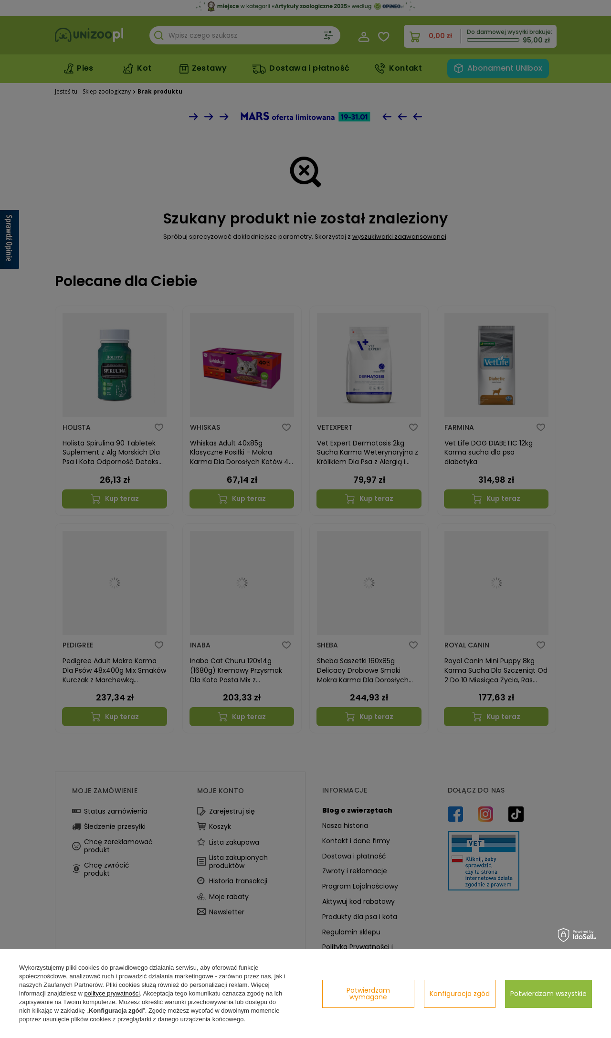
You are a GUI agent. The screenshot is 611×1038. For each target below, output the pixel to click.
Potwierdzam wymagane (368, 993)
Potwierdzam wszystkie (548, 993)
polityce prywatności (112, 993)
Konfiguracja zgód (460, 993)
